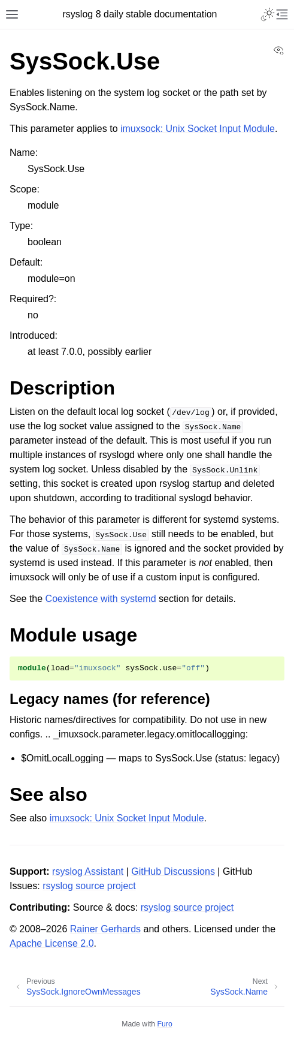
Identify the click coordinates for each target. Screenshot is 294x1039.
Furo (164, 1024)
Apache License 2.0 (52, 943)
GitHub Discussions (173, 871)
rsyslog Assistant (87, 871)
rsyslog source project (89, 886)
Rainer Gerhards (105, 929)
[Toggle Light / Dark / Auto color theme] (267, 14)
